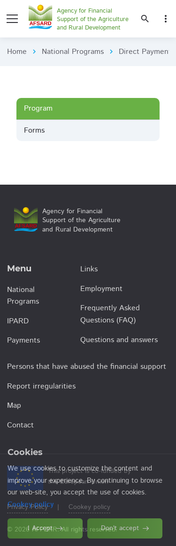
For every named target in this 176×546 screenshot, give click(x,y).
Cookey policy (89, 507)
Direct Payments (147, 51)
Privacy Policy (27, 507)
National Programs (73, 51)
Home (17, 51)
